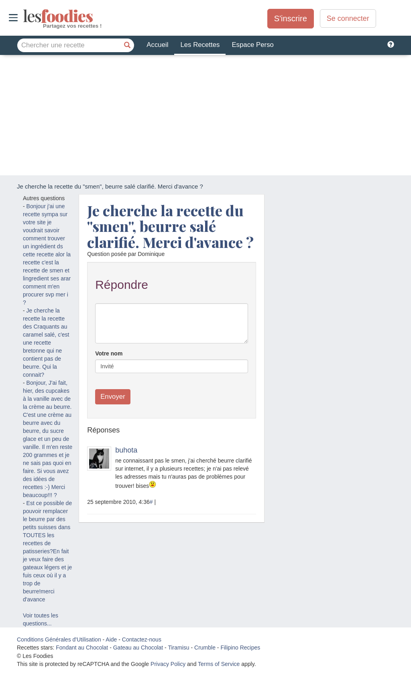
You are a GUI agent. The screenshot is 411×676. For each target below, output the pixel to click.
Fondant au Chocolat (82, 647)
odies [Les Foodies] (24, 16)
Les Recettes (200, 45)
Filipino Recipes (240, 647)
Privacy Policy (168, 664)
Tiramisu (178, 647)
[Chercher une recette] (127, 45)
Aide (111, 639)
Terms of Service (219, 664)
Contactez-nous (141, 639)
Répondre (121, 284)
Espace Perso (252, 45)
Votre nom (108, 353)
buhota (126, 450)
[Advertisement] (205, 115)
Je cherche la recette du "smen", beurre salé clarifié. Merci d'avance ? (170, 226)
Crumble (205, 647)
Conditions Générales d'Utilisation (59, 639)
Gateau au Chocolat (138, 647)
